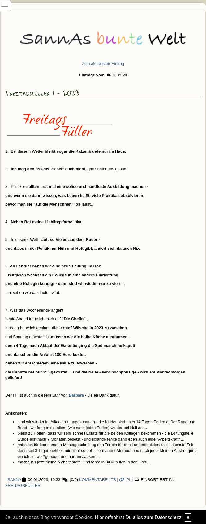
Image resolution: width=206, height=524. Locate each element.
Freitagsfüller (23, 485)
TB (113, 479)
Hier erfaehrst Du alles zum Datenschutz (138, 517)
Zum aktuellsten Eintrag (103, 63)
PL (125, 479)
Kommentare (93, 479)
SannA (13, 479)
